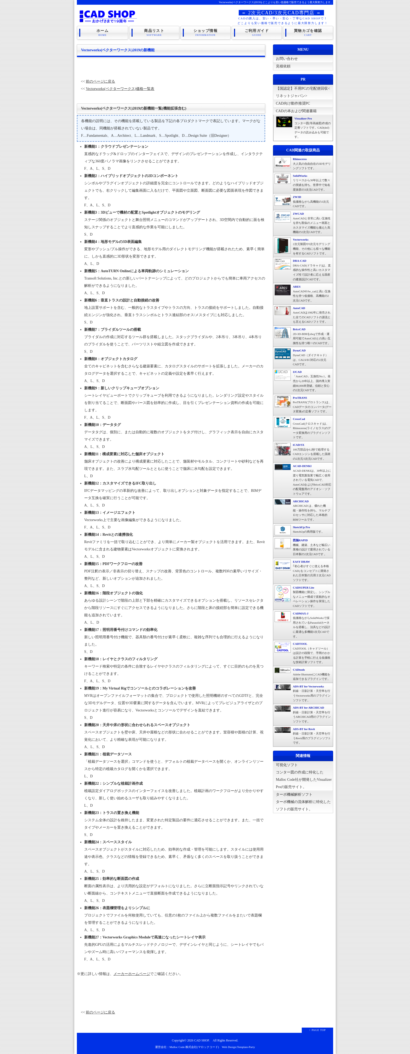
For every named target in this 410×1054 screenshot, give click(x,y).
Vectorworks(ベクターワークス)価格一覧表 (120, 89)
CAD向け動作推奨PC (293, 103)
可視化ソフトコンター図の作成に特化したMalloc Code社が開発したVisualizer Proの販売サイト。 (304, 776)
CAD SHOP (201, 1040)
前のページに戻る (100, 81)
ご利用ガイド (257, 32)
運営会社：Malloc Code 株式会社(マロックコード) (187, 1047)
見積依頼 (283, 66)
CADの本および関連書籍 (296, 111)
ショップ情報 (205, 32)
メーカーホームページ (131, 974)
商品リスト (154, 32)
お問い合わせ (287, 59)
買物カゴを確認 (308, 32)
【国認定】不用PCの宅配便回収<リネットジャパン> (303, 93)
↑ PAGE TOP (317, 1030)
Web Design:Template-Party (238, 1047)
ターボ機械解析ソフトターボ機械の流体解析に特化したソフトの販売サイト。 (303, 802)
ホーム (102, 32)
